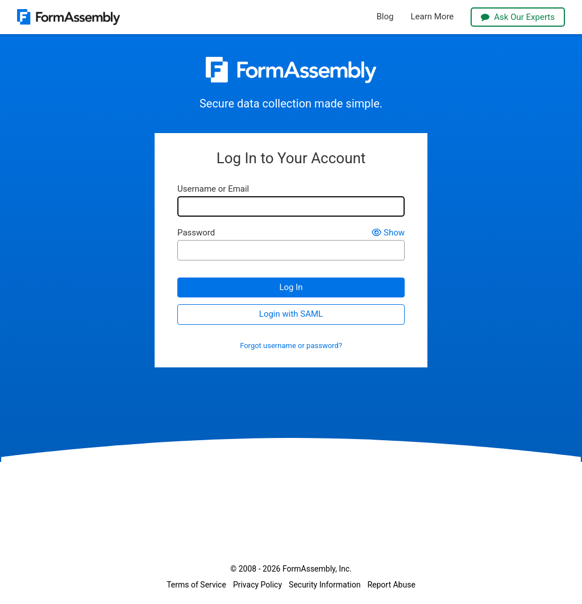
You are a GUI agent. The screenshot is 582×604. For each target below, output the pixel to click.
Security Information (324, 584)
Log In (290, 287)
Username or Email (213, 189)
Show (388, 233)
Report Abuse (391, 584)
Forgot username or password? (291, 346)
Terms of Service (196, 584)
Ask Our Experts (518, 17)
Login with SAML (291, 314)
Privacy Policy (257, 584)
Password (196, 233)
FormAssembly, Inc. (317, 568)
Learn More (432, 17)
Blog (385, 17)
